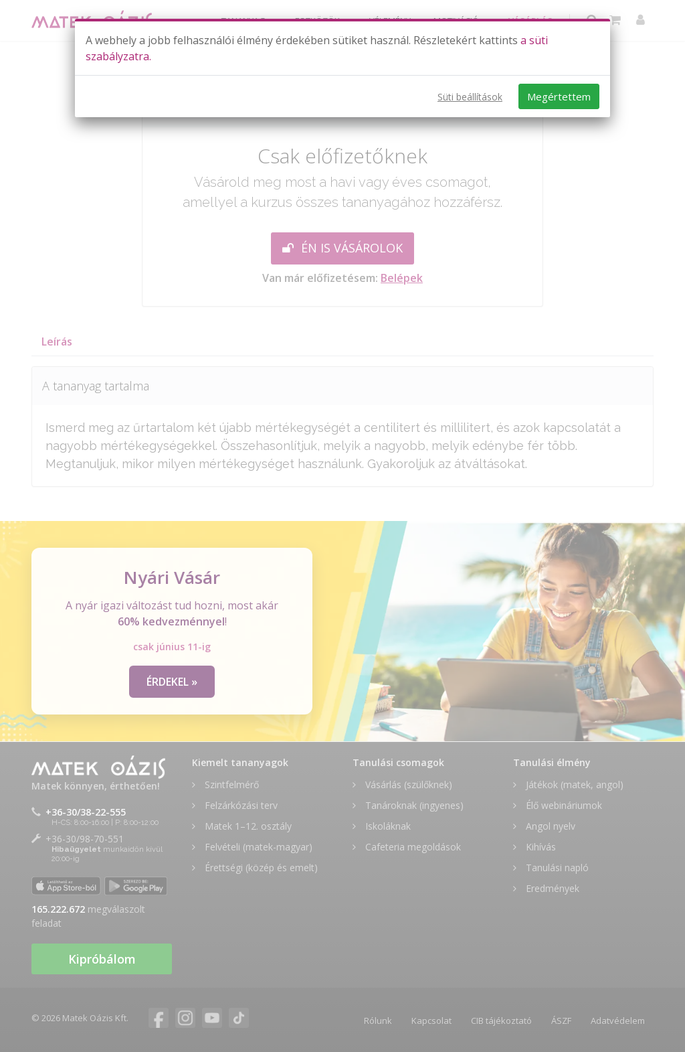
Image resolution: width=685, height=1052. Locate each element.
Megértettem (559, 96)
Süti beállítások (469, 96)
